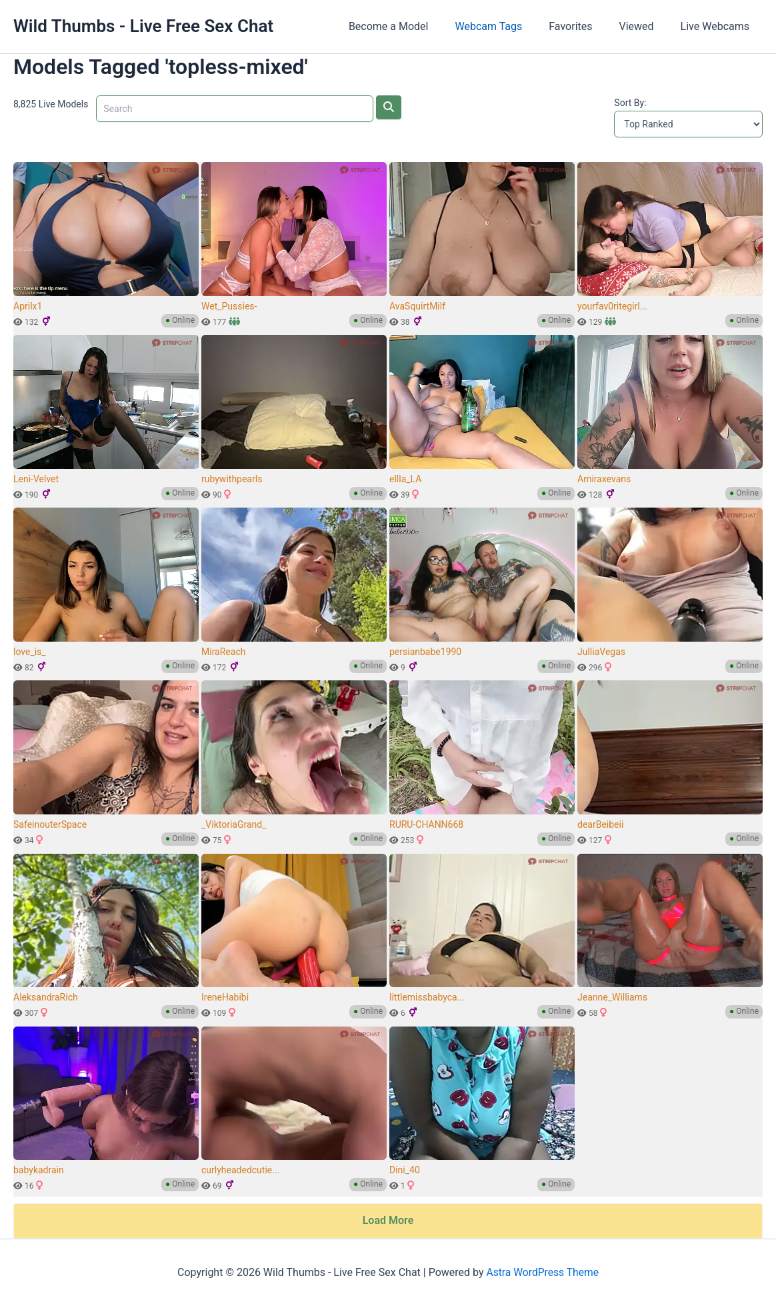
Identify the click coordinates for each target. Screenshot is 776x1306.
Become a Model (413, 26)
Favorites (583, 26)
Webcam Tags (507, 26)
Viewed (644, 26)
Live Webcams (717, 26)
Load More (388, 1220)
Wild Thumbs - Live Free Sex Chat (143, 26)
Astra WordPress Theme (542, 1272)
